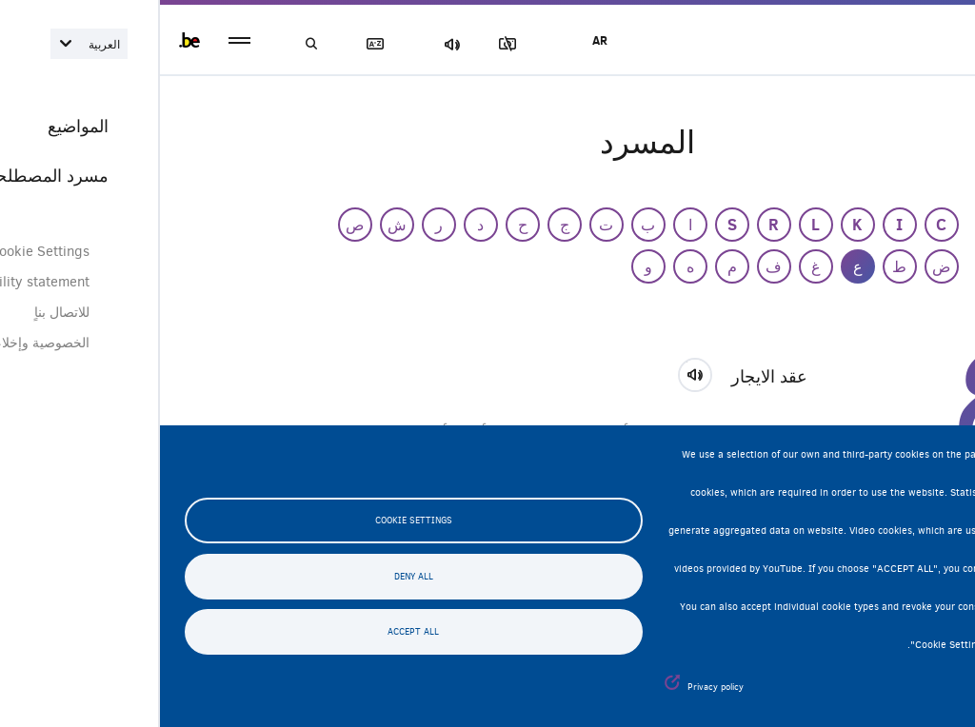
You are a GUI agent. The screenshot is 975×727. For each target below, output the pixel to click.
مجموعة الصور (351, 44)
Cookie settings (253, 520)
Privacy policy (555, 687)
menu (79, 40)
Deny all (253, 576)
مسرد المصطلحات (219, 44)
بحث (152, 44)
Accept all (253, 632)
